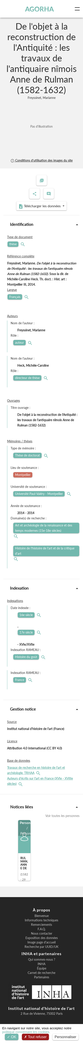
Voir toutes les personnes (62, 816)
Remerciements (41, 925)
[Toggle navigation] (78, 9)
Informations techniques (41, 920)
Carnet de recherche (41, 973)
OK (11, 1037)
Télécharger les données (40, 206)
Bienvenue (42, 916)
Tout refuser (35, 1037)
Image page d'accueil (41, 942)
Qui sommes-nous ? (41, 959)
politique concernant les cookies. (26, 1032)
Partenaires (41, 977)
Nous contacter (41, 933)
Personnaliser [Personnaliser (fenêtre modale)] (65, 1037)
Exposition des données (41, 938)
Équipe (41, 968)
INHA (41, 964)
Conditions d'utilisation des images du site (41, 160)
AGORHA (39, 9)
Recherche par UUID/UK (41, 947)
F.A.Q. (42, 929)
